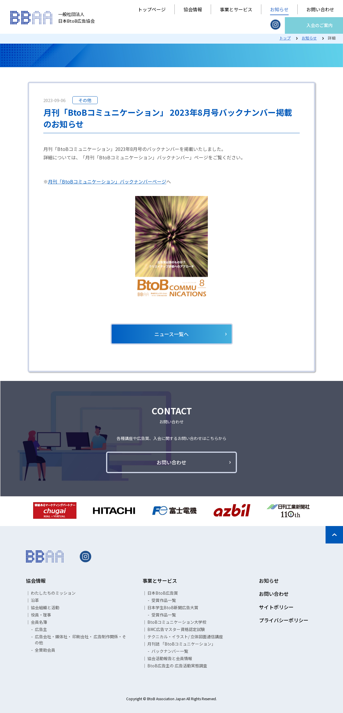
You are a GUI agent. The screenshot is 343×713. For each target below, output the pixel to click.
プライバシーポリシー (283, 620)
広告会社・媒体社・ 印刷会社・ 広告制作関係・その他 (80, 640)
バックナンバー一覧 (169, 651)
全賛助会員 (45, 650)
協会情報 (192, 9)
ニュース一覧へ (171, 334)
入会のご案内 (319, 25)
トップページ (152, 9)
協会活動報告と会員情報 (169, 658)
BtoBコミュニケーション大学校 (176, 622)
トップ (285, 38)
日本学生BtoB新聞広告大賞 (172, 607)
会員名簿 (39, 622)
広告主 (41, 629)
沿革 (35, 600)
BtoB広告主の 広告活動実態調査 (177, 666)
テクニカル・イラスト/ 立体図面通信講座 (185, 636)
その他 (85, 100)
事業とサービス (236, 9)
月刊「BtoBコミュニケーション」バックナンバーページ (107, 181)
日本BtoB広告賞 (162, 593)
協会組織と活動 (45, 607)
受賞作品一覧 (163, 600)
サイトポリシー (276, 607)
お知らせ (279, 9)
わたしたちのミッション (53, 593)
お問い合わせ (320, 9)
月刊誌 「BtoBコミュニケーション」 (181, 644)
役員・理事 (41, 615)
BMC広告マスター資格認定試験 (176, 629)
